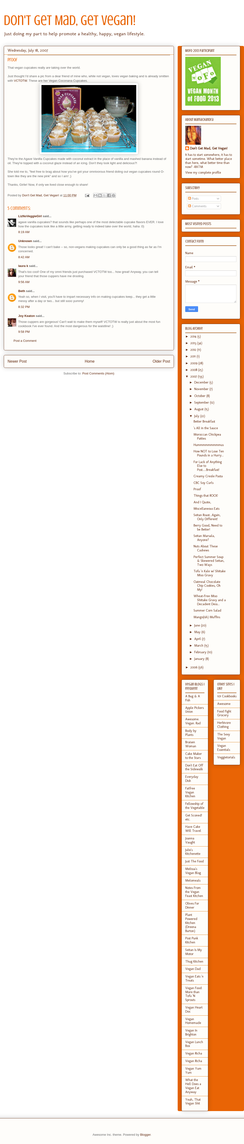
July (197, 416)
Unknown (25, 241)
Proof (197, 489)
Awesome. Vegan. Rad (193, 721)
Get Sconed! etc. (193, 817)
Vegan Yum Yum (193, 1071)
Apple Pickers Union (194, 710)
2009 (194, 363)
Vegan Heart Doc (194, 1009)
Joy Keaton (26, 316)
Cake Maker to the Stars (193, 756)
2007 (194, 376)
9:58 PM (24, 331)
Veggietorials (226, 757)
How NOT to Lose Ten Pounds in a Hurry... (209, 453)
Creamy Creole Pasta (208, 476)
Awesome (223, 704)
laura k (23, 266)
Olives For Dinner (192, 905)
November (201, 389)
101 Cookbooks (226, 696)
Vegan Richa (193, 1053)
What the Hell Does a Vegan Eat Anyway (193, 1086)
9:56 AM (24, 282)
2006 (194, 667)
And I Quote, (202, 502)
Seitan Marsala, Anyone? (204, 538)
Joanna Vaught (190, 840)
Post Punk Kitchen (191, 940)
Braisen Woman (190, 744)
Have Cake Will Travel (193, 829)
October (200, 396)
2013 (193, 343)
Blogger (145, 1134)
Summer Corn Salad (207, 610)
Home (90, 361)
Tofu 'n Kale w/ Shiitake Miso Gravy (210, 573)
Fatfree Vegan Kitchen (190, 792)
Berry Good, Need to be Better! (208, 527)
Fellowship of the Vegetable (194, 806)
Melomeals (192, 880)
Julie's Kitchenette (192, 852)
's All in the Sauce (206, 428)
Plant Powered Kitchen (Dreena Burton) (191, 923)
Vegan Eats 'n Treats (194, 978)
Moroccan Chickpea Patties (207, 436)
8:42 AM (24, 257)
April (198, 639)
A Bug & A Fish (192, 698)
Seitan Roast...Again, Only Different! (207, 517)
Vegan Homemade (193, 1021)
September (202, 403)
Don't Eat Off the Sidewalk (194, 767)
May (197, 632)
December (201, 382)
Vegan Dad (193, 969)
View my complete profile (203, 173)
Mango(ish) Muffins (207, 617)
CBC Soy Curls (203, 483)
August (199, 409)
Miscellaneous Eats (206, 509)
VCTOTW (20, 80)
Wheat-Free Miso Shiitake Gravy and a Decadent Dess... (210, 600)
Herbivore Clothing (224, 725)
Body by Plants (190, 733)
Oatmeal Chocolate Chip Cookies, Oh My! (207, 586)
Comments (197, 206)
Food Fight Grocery (224, 713)
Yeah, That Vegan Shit (193, 1102)
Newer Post (17, 361)
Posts (193, 199)
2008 (194, 370)
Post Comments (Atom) (98, 373)
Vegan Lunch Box (194, 1044)
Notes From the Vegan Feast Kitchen (194, 892)
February (200, 652)
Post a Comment (25, 340)
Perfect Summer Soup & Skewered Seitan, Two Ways (209, 561)
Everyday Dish (191, 779)
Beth (21, 291)
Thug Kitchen (194, 961)
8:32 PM (24, 307)
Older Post (161, 361)
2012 (193, 350)
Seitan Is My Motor (193, 952)
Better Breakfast (204, 421)
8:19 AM (24, 232)
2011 (193, 356)
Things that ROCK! (206, 496)
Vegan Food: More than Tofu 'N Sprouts (193, 994)
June (197, 625)
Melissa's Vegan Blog (193, 871)
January (199, 659)
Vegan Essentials (223, 748)
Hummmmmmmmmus (209, 445)
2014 (193, 336)
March (199, 646)
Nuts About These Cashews (206, 548)
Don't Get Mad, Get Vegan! (70, 20)
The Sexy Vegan (223, 736)
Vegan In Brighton (191, 1032)
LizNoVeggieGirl (30, 216)
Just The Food (194, 861)
